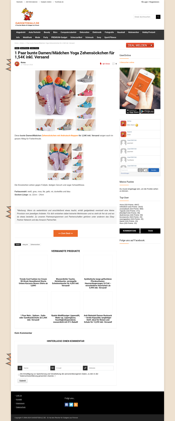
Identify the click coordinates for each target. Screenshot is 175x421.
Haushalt (121, 32)
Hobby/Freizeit (148, 32)
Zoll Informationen (32, 2)
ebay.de (25, 244)
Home (16, 43)
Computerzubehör (68, 32)
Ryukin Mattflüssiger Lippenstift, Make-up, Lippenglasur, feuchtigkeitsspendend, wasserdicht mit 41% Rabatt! (65, 318)
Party (45, 37)
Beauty (47, 32)
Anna (23, 62)
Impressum (20, 403)
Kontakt (19, 399)
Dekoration (84, 32)
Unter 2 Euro (34, 48)
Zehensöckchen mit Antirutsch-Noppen (60, 136)
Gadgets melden (46, 2)
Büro (55, 32)
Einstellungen (125, 173)
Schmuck (89, 37)
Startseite (19, 2)
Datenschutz (21, 407)
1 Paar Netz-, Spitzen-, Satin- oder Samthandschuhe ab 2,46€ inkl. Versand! (33, 317)
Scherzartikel (76, 37)
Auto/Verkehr (35, 32)
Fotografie (109, 32)
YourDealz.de (59, 2)
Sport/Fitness (110, 37)
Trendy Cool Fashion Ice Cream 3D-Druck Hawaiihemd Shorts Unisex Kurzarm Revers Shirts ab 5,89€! (33, 282)
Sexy (99, 37)
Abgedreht (20, 32)
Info (18, 37)
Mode (37, 37)
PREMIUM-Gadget (59, 37)
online (127, 62)
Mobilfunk (27, 37)
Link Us (19, 396)
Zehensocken (35, 244)
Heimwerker (133, 32)
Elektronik (97, 32)
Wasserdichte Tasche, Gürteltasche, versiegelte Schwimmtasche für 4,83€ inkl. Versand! (65, 282)
